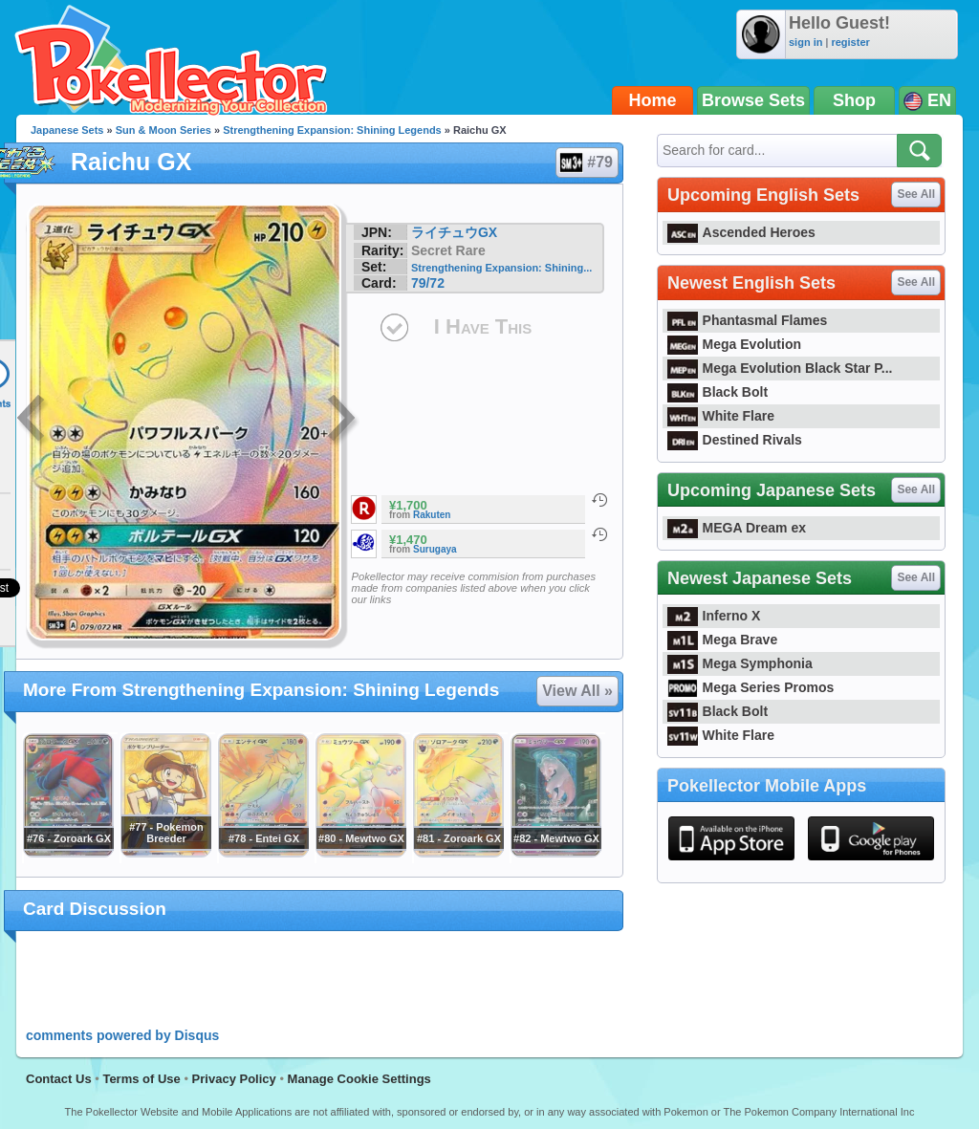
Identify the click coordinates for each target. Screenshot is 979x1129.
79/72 (428, 283)
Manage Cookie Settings (359, 1079)
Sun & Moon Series (163, 130)
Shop (854, 100)
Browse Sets (753, 100)
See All (916, 194)
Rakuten (431, 515)
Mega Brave (722, 639)
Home (653, 100)
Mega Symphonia (740, 663)
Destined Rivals (734, 439)
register (850, 42)
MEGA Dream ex (736, 527)
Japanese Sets (67, 130)
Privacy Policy (234, 1079)
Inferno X (713, 615)
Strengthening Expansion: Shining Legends (332, 130)
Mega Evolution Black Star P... (780, 368)
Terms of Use (141, 1079)
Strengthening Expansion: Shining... (501, 267)
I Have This (483, 326)
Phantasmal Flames (747, 320)
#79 (586, 162)
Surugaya (435, 549)
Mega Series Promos (750, 687)
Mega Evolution (734, 344)
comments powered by (122, 1035)
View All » (577, 691)
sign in (805, 42)
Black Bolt (717, 392)
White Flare (720, 415)
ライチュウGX (454, 232)
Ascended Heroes (741, 232)
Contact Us (59, 1079)
